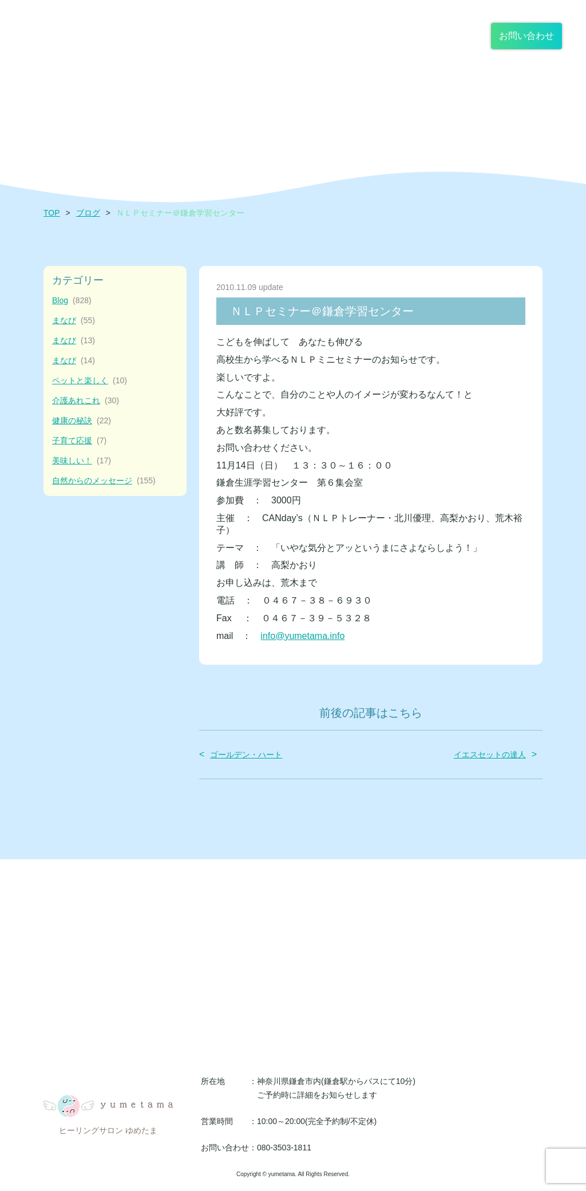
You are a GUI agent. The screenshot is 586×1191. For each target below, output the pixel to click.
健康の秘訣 (81, 421)
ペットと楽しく (89, 381)
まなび (73, 321)
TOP (51, 213)
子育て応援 (79, 441)
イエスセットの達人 (490, 755)
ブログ (88, 213)
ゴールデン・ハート (246, 755)
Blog (72, 301)
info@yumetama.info (302, 636)
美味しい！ (81, 461)
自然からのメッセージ (104, 481)
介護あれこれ (85, 401)
